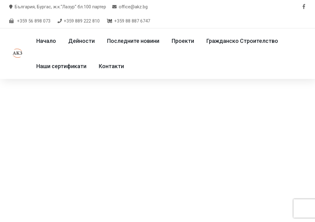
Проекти (188, 41)
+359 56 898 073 (33, 21)
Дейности (86, 41)
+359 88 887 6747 (128, 21)
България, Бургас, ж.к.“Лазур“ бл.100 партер (60, 7)
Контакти (116, 66)
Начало (51, 41)
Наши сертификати (66, 66)
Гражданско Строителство (247, 41)
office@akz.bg (133, 7)
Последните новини (138, 41)
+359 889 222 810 (78, 21)
